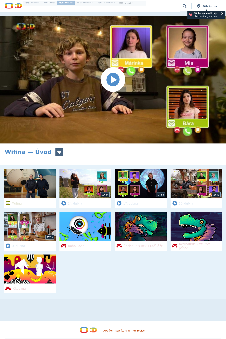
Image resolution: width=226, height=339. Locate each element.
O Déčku (107, 330)
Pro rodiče (139, 330)
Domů (35, 6)
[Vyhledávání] (184, 6)
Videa (69, 6)
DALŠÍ (129, 6)
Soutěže (110, 6)
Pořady (88, 6)
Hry (52, 6)
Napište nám (122, 330)
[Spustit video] (113, 79)
